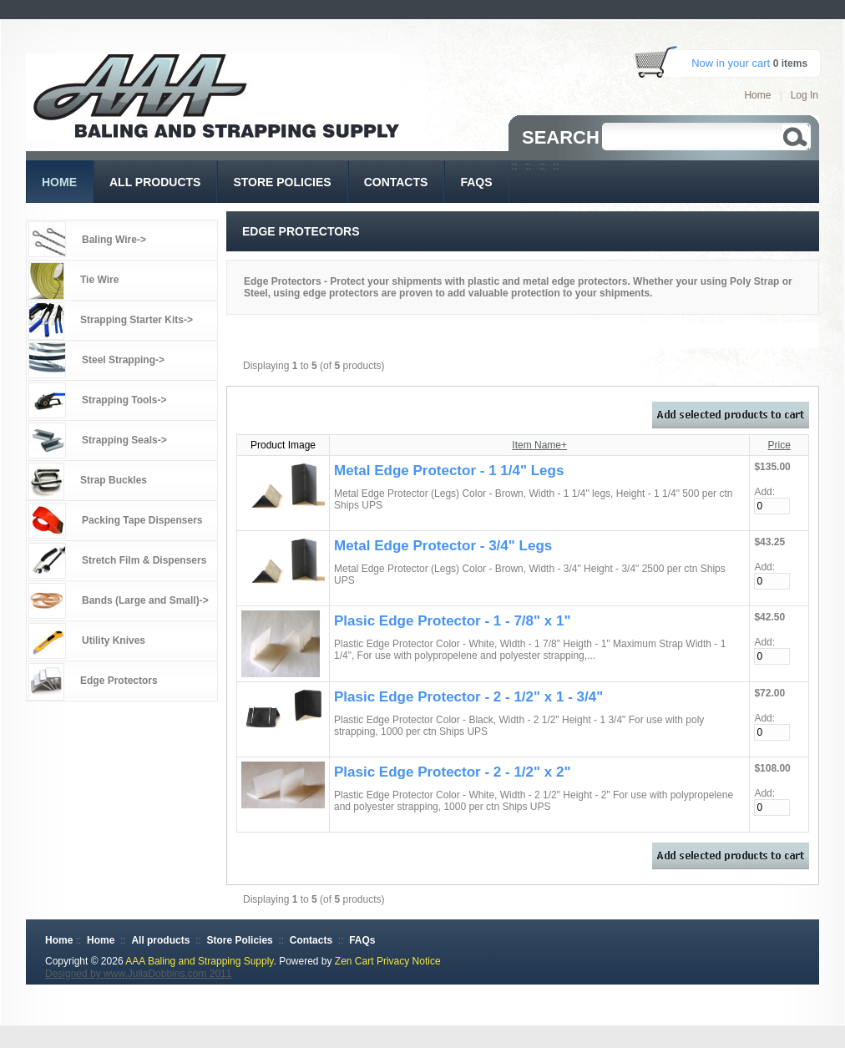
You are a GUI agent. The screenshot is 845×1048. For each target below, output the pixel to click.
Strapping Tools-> (124, 400)
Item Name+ (539, 445)
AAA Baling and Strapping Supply (199, 961)
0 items (790, 63)
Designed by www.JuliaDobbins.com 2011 (138, 974)
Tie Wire (99, 280)
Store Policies (239, 940)
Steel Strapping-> (123, 360)
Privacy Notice (409, 961)
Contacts (311, 940)
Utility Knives (113, 640)
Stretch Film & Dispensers (144, 560)
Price (779, 445)
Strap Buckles (113, 480)
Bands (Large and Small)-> (145, 600)
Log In (804, 95)
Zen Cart (354, 961)
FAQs (362, 940)
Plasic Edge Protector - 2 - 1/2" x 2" (452, 772)
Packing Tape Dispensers (142, 520)
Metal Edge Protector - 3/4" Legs (443, 546)
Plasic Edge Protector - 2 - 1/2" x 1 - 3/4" (468, 697)
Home (757, 95)
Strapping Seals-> (124, 440)
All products (160, 940)
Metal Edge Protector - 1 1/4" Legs (449, 470)
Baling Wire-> (114, 240)
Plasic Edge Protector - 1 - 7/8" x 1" (452, 621)
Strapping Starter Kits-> (136, 320)
